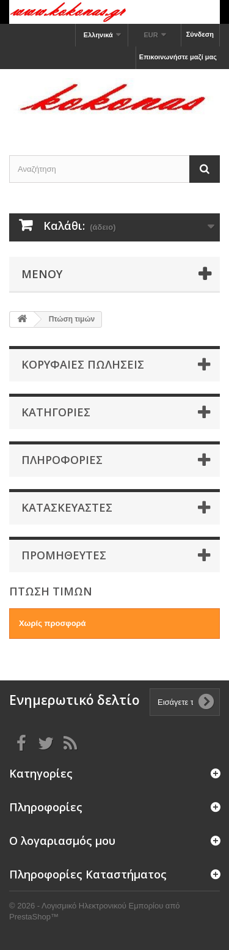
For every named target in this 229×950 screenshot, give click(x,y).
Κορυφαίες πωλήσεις (82, 364)
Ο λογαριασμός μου (62, 840)
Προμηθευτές (63, 555)
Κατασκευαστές (66, 507)
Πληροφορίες (62, 459)
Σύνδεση (200, 34)
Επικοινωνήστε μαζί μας (178, 57)
